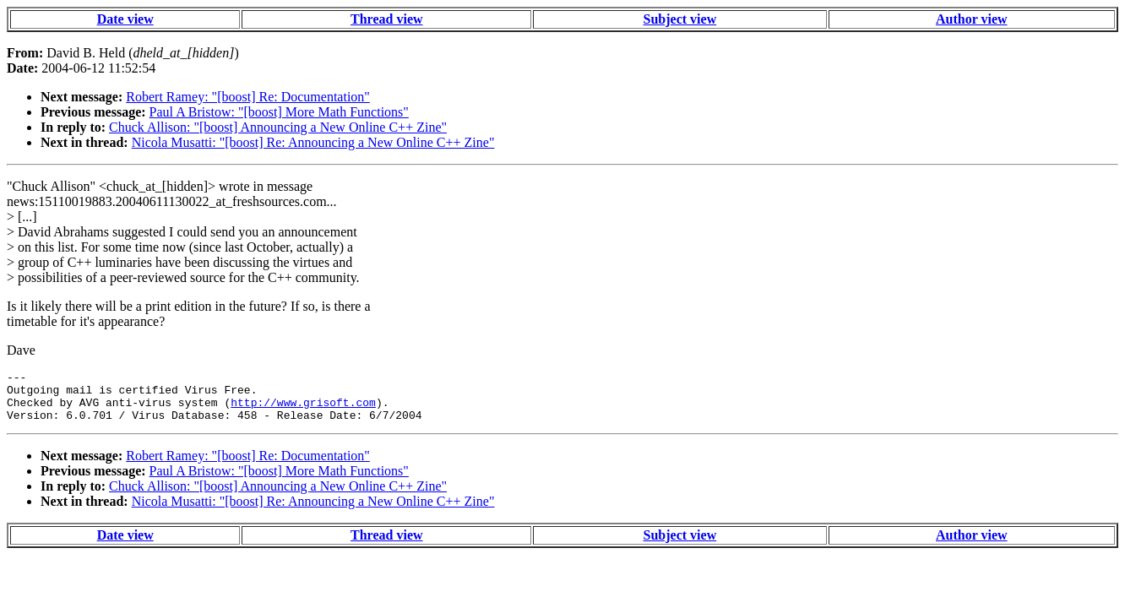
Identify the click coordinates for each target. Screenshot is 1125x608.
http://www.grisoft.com (303, 409)
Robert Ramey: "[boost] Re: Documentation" (248, 97)
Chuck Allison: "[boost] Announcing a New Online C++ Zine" (278, 127)
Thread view (386, 19)
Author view (972, 19)
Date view (125, 19)
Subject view (680, 19)
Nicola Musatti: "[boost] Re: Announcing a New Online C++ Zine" (313, 142)
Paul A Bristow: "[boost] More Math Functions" (279, 112)
